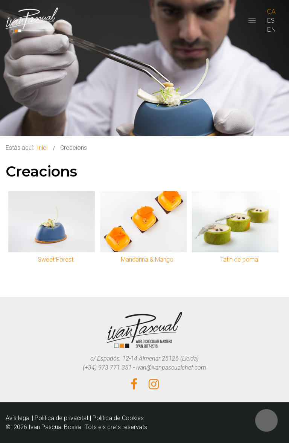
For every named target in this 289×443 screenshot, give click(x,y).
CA (271, 11)
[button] (266, 420)
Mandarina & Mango (147, 259)
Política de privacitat (61, 418)
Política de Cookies (118, 418)
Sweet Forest (55, 259)
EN (271, 29)
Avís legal (18, 418)
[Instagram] (154, 384)
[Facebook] (134, 384)
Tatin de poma (239, 259)
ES (271, 20)
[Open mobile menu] (252, 20)
